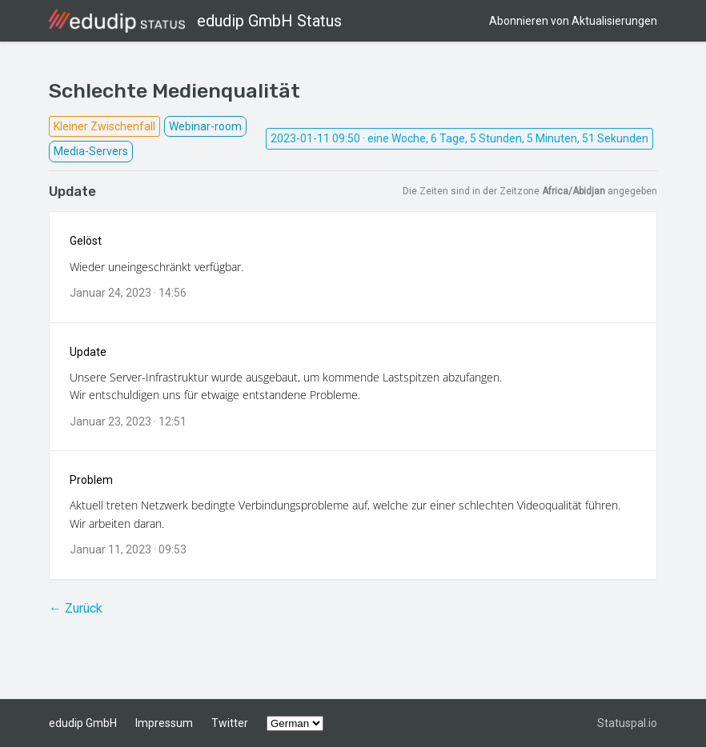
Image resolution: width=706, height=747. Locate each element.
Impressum (164, 723)
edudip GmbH (83, 723)
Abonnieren (573, 20)
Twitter (229, 723)
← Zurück (75, 608)
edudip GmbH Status (195, 21)
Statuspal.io (627, 723)
